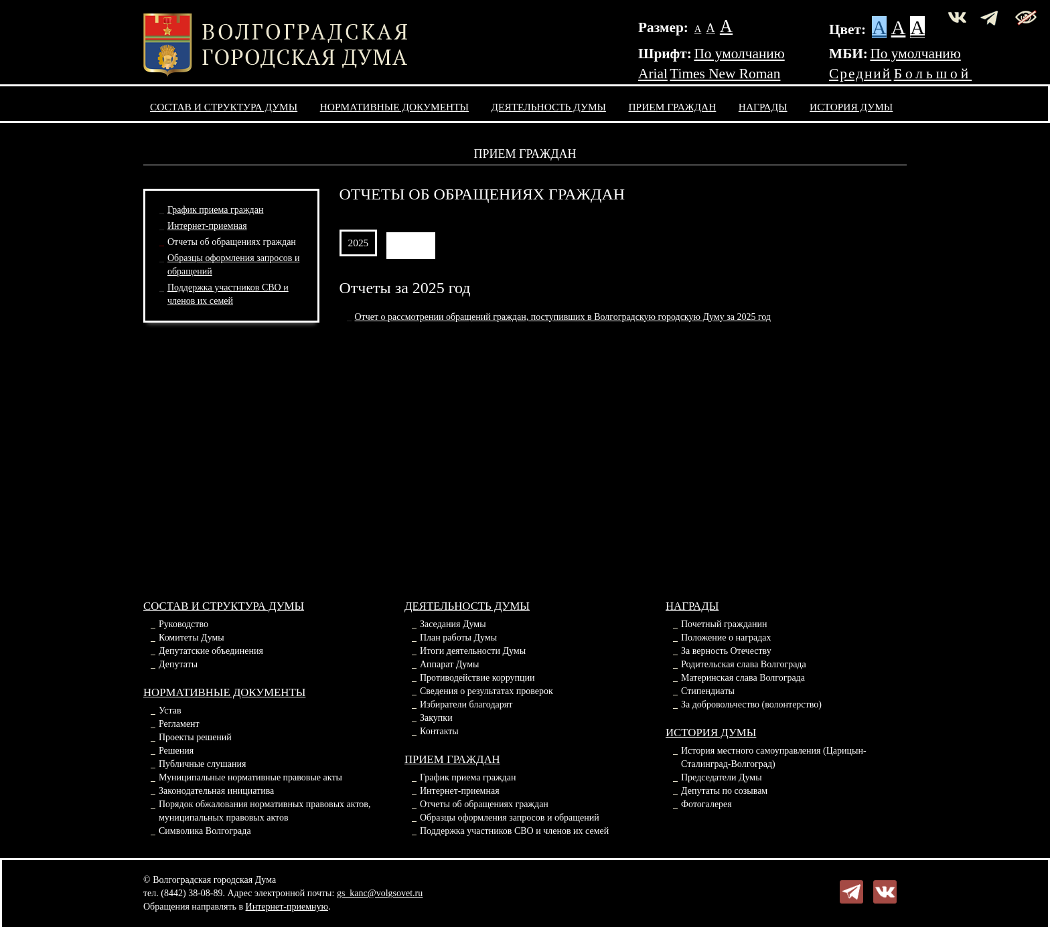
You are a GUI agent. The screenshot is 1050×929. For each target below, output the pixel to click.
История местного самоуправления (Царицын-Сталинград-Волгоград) (774, 757)
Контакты (439, 731)
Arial (653, 74)
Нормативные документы (394, 106)
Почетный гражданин (724, 624)
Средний (860, 74)
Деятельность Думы (549, 106)
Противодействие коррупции (477, 678)
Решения (176, 751)
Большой (933, 74)
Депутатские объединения (211, 651)
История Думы (851, 106)
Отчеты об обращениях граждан (231, 242)
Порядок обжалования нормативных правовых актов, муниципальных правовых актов (264, 811)
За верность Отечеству (726, 651)
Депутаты (178, 664)
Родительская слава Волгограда (743, 664)
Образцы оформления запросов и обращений (509, 818)
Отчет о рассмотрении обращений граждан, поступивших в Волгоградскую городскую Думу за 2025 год (563, 317)
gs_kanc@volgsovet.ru (380, 893)
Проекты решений (195, 737)
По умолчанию (739, 54)
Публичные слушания (202, 764)
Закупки (436, 718)
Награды (763, 106)
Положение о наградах (726, 637)
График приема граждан (215, 210)
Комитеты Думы (191, 637)
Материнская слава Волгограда (743, 678)
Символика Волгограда (205, 831)
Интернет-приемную (287, 907)
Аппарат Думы (449, 664)
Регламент (179, 724)
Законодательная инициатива (216, 791)
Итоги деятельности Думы (473, 651)
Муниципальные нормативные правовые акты (250, 777)
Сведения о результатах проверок (486, 691)
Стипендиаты (708, 691)
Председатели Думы (721, 777)
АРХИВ (411, 242)
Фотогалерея (706, 804)
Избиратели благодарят (466, 704)
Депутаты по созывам (724, 791)
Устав (170, 710)
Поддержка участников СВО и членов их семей (514, 831)
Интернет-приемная (207, 226)
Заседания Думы (453, 624)
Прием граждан (673, 106)
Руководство (183, 624)
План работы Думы (458, 637)
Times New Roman (725, 74)
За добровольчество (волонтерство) (751, 704)
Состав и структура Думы (223, 106)
